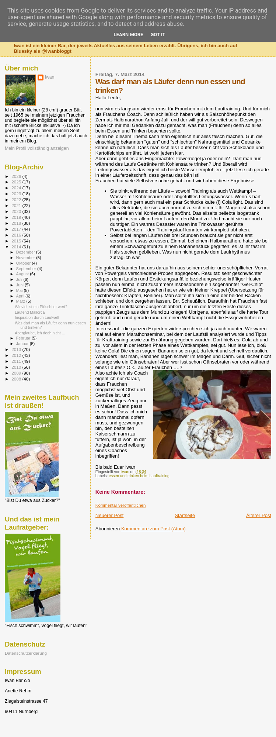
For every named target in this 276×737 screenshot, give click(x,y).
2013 (16, 349)
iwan (49, 77)
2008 (16, 378)
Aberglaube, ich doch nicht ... (40, 333)
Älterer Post (258, 515)
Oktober (24, 263)
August (23, 274)
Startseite (185, 515)
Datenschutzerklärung (26, 653)
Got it (157, 34)
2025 (16, 181)
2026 (16, 176)
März (21, 301)
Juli (20, 279)
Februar (24, 338)
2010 (16, 367)
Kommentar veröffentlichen (120, 505)
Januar (23, 343)
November (26, 257)
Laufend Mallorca (30, 312)
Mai (20, 290)
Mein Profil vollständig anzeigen (37, 148)
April (20, 296)
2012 (16, 355)
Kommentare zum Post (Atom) (153, 528)
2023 (16, 193)
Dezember (26, 252)
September (27, 268)
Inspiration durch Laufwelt (37, 317)
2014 (16, 246)
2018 (16, 223)
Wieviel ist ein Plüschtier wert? (41, 306)
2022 (16, 199)
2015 (16, 240)
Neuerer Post (109, 515)
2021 (16, 205)
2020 (16, 211)
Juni (20, 285)
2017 (16, 229)
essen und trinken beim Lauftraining (139, 476)
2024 (16, 187)
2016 (16, 235)
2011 (16, 361)
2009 (16, 373)
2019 (16, 217)
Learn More (128, 34)
